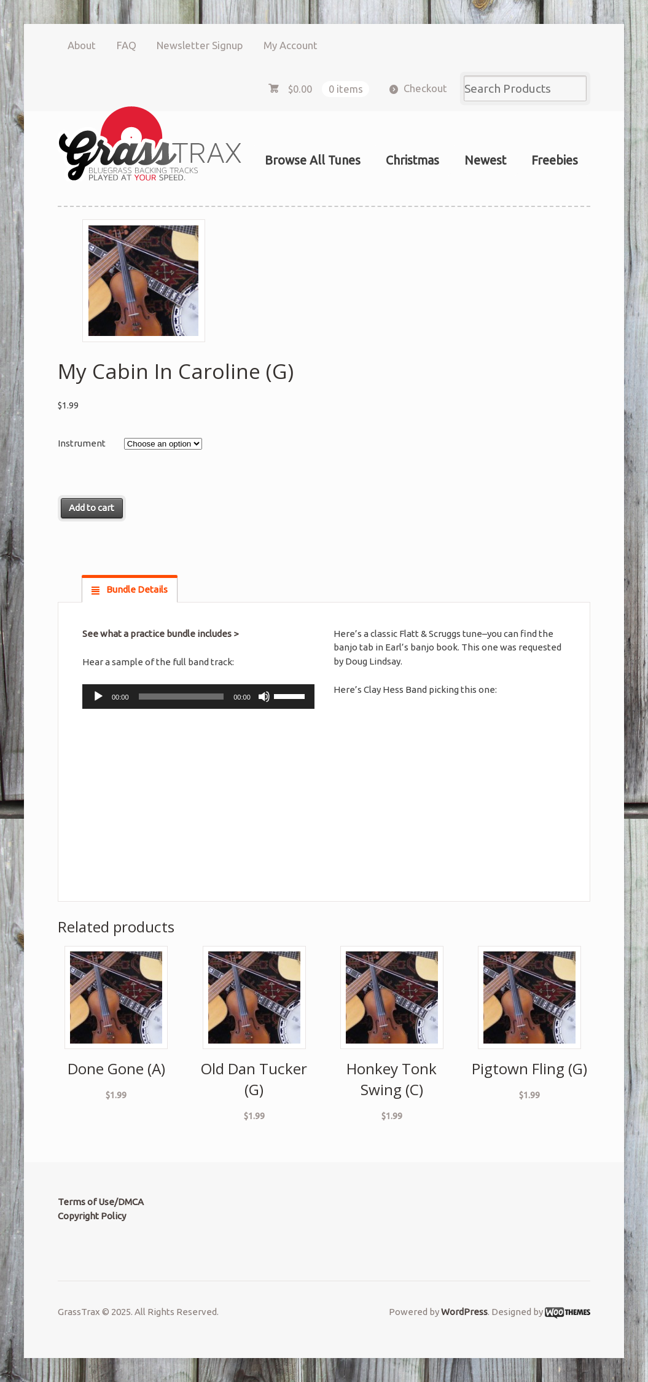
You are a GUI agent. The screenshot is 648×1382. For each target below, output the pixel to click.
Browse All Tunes (313, 160)
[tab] (130, 589)
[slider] (181, 696)
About (82, 45)
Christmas (412, 160)
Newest (485, 160)
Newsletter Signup (200, 45)
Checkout (425, 88)
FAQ (126, 45)
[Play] (98, 696)
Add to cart (91, 507)
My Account (290, 45)
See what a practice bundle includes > (160, 633)
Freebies (554, 160)
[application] (198, 696)
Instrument (82, 443)
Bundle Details (136, 589)
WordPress (464, 1311)
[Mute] (264, 696)
